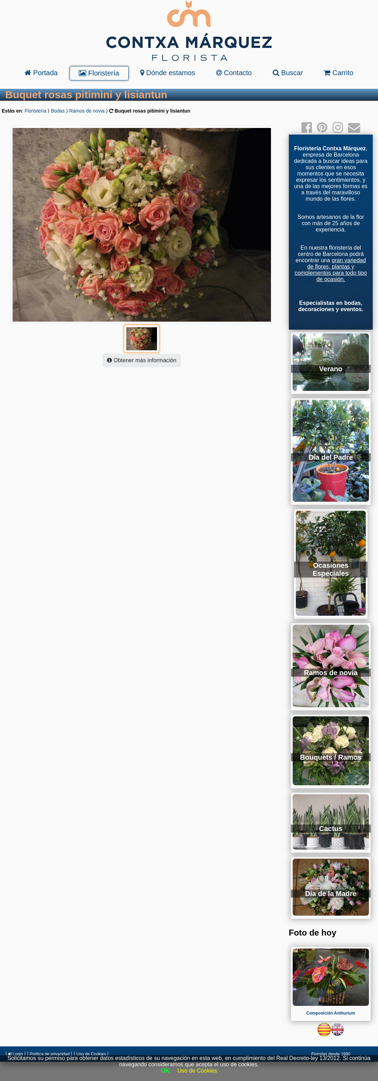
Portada (41, 73)
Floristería (99, 73)
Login (15, 1054)
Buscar (288, 73)
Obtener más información (141, 360)
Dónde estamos (167, 73)
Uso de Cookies (91, 1054)
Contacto (234, 73)
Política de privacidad (50, 1054)
